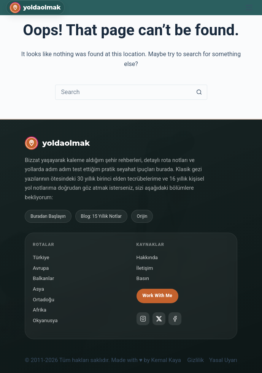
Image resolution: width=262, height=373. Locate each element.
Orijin (142, 216)
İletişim (145, 268)
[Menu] (249, 7)
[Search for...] (124, 92)
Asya (38, 289)
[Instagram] (143, 318)
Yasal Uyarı (223, 360)
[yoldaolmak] (57, 143)
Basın (143, 278)
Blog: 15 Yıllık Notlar (101, 216)
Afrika (39, 310)
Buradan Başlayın (47, 216)
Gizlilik (195, 360)
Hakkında (147, 257)
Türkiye (41, 257)
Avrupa (41, 268)
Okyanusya (45, 320)
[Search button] (199, 92)
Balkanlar (43, 278)
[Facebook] (174, 318)
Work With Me (157, 295)
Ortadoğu (43, 299)
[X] (158, 318)
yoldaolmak (41, 8)
